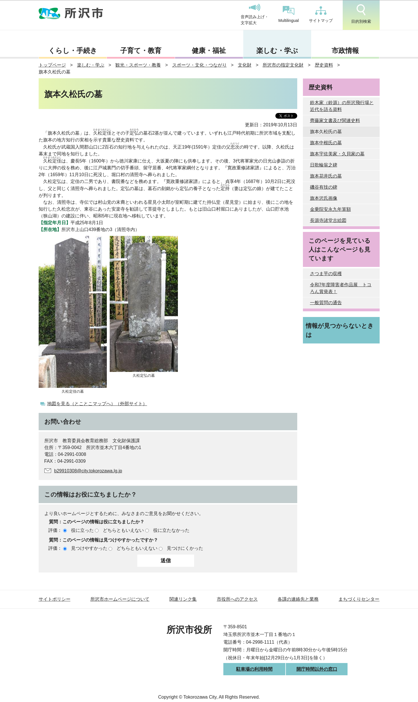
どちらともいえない (123, 530)
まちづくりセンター (358, 599)
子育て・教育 (140, 50)
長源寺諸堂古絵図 (328, 220)
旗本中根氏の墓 (326, 142)
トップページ (52, 65)
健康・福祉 (209, 50)
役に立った (82, 530)
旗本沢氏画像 (323, 198)
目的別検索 (361, 14)
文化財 (244, 65)
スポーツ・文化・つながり (199, 65)
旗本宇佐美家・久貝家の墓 (337, 153)
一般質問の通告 (326, 302)
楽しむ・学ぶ (277, 50)
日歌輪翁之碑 (323, 164)
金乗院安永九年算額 (330, 209)
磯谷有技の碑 (323, 187)
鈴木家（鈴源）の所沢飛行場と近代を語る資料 (342, 106)
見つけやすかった (89, 548)
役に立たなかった (171, 530)
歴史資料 (324, 65)
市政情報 (345, 50)
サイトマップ (321, 14)
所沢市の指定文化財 (283, 65)
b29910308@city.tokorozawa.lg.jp (88, 470)
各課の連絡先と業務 (298, 599)
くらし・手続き (72, 50)
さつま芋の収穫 (326, 273)
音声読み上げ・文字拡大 (255, 14)
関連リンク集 (183, 599)
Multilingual (288, 14)
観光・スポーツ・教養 (138, 65)
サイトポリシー (54, 599)
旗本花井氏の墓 (326, 176)
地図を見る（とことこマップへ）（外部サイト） (97, 403)
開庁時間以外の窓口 (316, 669)
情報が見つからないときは (340, 330)
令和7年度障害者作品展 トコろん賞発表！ (341, 288)
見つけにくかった (185, 548)
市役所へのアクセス (237, 599)
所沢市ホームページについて (119, 599)
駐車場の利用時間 (254, 669)
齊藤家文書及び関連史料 (335, 120)
